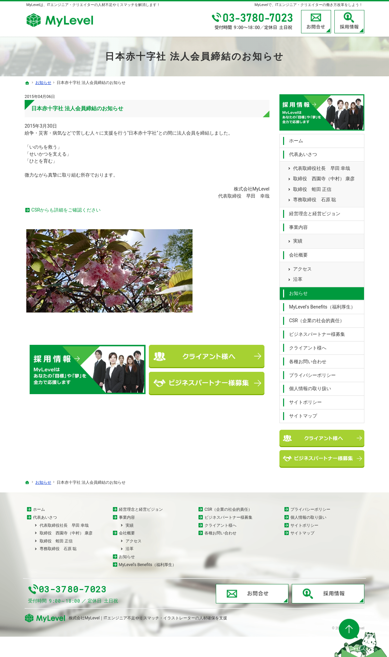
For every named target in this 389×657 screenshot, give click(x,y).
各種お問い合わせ (307, 359)
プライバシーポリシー (312, 373)
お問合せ (316, 21)
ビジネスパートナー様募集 (317, 332)
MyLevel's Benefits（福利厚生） (322, 305)
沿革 (297, 278)
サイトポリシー (305, 400)
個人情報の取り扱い (310, 387)
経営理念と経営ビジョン (314, 212)
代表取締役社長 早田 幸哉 (321, 166)
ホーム (296, 139)
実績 (297, 239)
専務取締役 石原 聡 (314, 198)
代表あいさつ (303, 152)
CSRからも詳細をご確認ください (66, 210)
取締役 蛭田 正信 (312, 187)
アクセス (302, 267)
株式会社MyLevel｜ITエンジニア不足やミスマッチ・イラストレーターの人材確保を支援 (148, 638)
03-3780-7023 (253, 21)
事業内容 (298, 225)
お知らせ (298, 292)
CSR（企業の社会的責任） (316, 319)
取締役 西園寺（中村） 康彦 (324, 177)
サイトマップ (303, 414)
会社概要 (298, 253)
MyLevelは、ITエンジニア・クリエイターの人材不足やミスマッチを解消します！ (93, 5)
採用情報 (349, 21)
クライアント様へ (307, 346)
